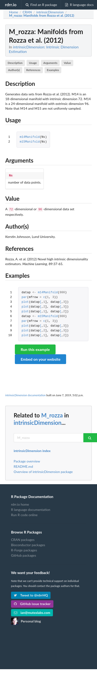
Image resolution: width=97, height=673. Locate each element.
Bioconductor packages (28, 544)
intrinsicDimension (38, 421)
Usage (33, 63)
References (33, 70)
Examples (53, 70)
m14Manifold (30, 137)
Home (13, 12)
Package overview (27, 460)
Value (67, 63)
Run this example (35, 348)
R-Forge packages (24, 549)
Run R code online (24, 514)
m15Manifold (30, 142)
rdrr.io (10, 4)
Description (15, 63)
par (24, 296)
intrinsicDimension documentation (25, 394)
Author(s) (14, 70)
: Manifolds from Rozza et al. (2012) (41, 15)
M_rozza (52, 414)
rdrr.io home (20, 503)
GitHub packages (23, 554)
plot (25, 301)
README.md (23, 465)
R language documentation (30, 509)
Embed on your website (40, 358)
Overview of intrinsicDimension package (43, 471)
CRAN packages (22, 539)
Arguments (50, 63)
